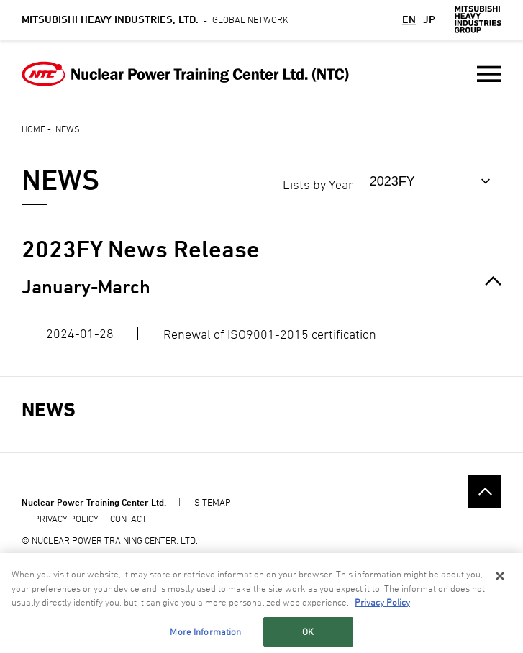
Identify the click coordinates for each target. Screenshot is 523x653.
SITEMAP (212, 502)
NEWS (49, 409)
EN (409, 19)
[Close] (500, 577)
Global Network (155, 19)
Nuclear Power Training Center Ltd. (94, 502)
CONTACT (128, 518)
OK (308, 631)
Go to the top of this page (484, 491)
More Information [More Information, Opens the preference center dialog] (205, 631)
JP (429, 19)
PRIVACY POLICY (66, 518)
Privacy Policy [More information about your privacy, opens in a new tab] (382, 602)
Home (33, 128)
